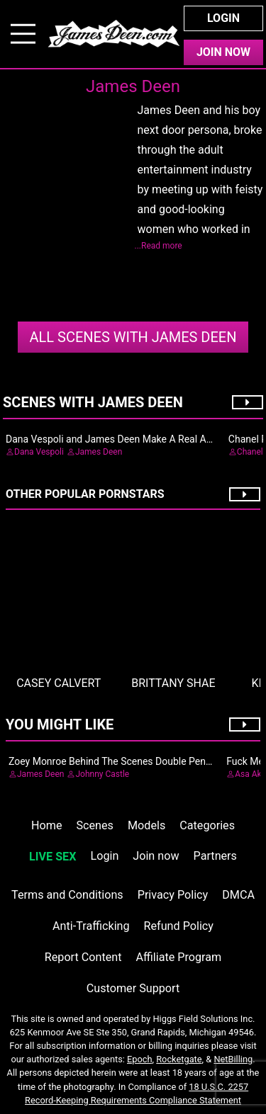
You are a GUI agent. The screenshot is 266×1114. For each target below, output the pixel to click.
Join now (156, 856)
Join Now (223, 52)
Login (223, 18)
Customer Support (133, 988)
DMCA (238, 895)
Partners (215, 856)
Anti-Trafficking (91, 926)
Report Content (83, 957)
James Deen (132, 337)
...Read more (158, 246)
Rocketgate (178, 1059)
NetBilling (233, 1059)
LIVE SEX (52, 856)
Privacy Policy (173, 895)
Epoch (140, 1059)
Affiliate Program (178, 957)
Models (146, 825)
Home (46, 825)
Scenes (95, 825)
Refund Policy (179, 926)
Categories (207, 825)
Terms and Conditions (67, 895)
